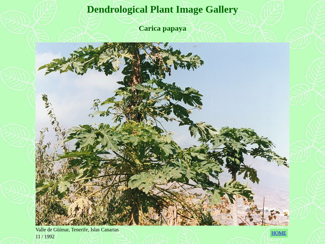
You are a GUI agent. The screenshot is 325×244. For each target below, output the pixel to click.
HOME (278, 233)
